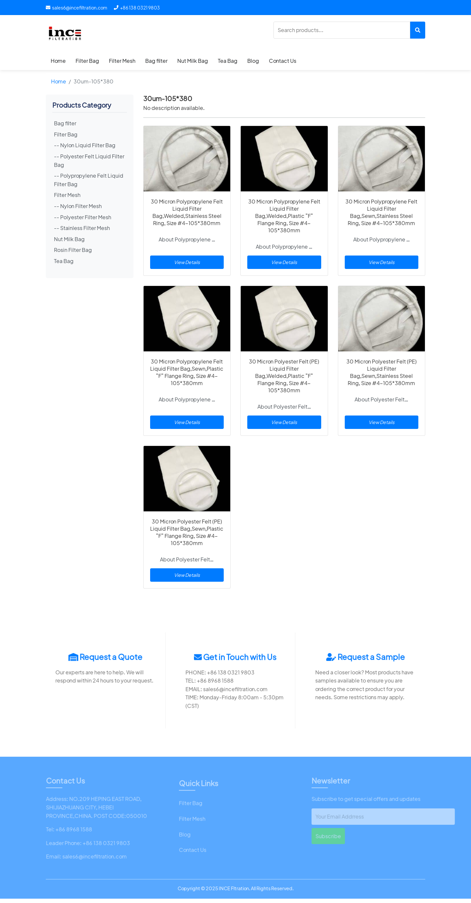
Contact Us (282, 60)
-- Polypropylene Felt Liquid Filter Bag (88, 179)
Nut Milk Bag (192, 60)
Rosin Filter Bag (73, 249)
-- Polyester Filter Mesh (82, 217)
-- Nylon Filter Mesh (78, 206)
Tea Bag (227, 60)
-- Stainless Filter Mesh (82, 227)
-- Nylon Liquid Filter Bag (84, 145)
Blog (253, 60)
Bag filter (156, 60)
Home (58, 60)
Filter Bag (87, 60)
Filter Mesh (122, 60)
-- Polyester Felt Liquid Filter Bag (89, 160)
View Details (187, 262)
